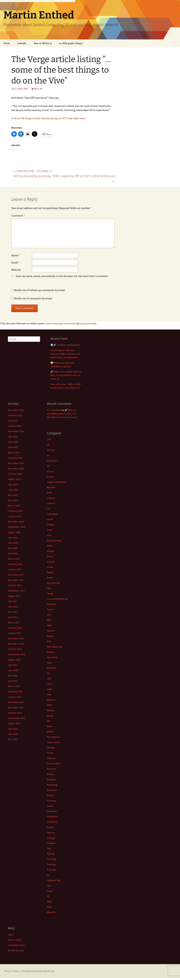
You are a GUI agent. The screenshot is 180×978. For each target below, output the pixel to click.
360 (49, 439)
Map (49, 694)
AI (48, 455)
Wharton (51, 912)
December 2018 (16, 521)
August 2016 (14, 659)
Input (49, 662)
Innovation (52, 657)
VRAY (49, 901)
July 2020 (12, 436)
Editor (50, 567)
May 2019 (12, 495)
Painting (51, 747)
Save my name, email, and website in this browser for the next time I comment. (62, 276)
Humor (50, 636)
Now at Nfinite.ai (43, 43)
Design (50, 551)
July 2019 (12, 484)
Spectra (51, 832)
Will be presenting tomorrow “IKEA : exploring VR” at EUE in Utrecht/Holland (64, 178)
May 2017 (12, 611)
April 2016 (13, 680)
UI (48, 875)
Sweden (51, 843)
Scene (50, 806)
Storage (51, 837)
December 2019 (16, 463)
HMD (49, 625)
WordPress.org (15, 950)
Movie (50, 715)
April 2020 (13, 447)
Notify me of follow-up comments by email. (39, 290)
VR (41, 88)
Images (50, 651)
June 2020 (13, 441)
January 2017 (14, 633)
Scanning (51, 800)
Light (49, 689)
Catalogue (52, 513)
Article (50, 471)
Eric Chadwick (54, 410)
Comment (18, 215)
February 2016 (15, 691)
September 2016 (16, 654)
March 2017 (13, 622)
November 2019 (16, 468)
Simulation (52, 821)
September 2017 (16, 590)
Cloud (50, 519)
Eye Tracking (53, 582)
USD (49, 885)
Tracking (51, 864)
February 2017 (15, 627)
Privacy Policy (11, 971)
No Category (53, 736)
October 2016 (15, 649)
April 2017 (13, 617)
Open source (53, 742)
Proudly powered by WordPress (38, 971)
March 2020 (13, 452)
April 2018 (13, 553)
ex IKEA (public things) (71, 43)
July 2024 (12, 420)
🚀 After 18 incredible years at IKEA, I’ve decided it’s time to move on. (65, 375)
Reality (50, 774)
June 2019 (13, 489)
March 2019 (13, 505)
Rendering (52, 784)
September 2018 (16, 526)
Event (50, 577)
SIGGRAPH (52, 816)
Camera (51, 497)
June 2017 (13, 606)
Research (52, 790)
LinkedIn (21, 43)
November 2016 (16, 643)
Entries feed (14, 939)
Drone (50, 556)
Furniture (51, 604)
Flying (50, 593)
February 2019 (15, 510)
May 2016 (12, 675)
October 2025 (15, 415)
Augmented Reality (56, 482)
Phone (50, 752)
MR (48, 721)
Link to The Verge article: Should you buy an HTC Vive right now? (48, 118)
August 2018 (14, 532)
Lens (49, 683)
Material (51, 699)
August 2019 (14, 479)
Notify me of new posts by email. (33, 298)
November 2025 (16, 410)
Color (49, 529)
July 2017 (12, 601)
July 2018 (12, 537)
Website (16, 269)
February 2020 (15, 457)
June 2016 (13, 670)
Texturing (51, 859)
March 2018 (13, 558)
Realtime (51, 779)
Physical (51, 758)
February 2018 (15, 564)
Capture (51, 503)
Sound (50, 827)
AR (48, 466)
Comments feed (16, 945)
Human (50, 630)
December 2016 (16, 638)
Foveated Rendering (57, 598)
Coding (50, 524)
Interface (51, 667)
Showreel (52, 811)
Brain (49, 492)
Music (50, 726)
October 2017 (15, 585)
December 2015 (16, 702)
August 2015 (14, 723)
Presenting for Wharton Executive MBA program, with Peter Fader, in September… (65, 354)
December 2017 (16, 574)
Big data (51, 487)
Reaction (51, 768)
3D (48, 444)
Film (49, 588)
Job (49, 678)
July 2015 (12, 728)
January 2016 (14, 696)
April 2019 (13, 500)
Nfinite (50, 731)
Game (50, 609)
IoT (48, 673)
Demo (50, 545)
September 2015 (16, 718)
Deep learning (54, 540)
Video (50, 891)
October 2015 (15, 712)
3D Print (51, 450)
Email (15, 262)
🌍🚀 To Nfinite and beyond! (64, 344)
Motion (50, 710)
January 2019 (14, 516)
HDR (49, 620)
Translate (51, 869)
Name (15, 255)
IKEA (36, 88)
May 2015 (12, 739)
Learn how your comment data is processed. (71, 323)
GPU (49, 614)
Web (49, 906)
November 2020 (16, 431)
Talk (49, 848)
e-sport (51, 561)
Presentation (53, 763)
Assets (50, 476)
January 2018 (14, 569)
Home (6, 43)
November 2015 (16, 707)
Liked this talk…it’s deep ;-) (31, 171)
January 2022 (14, 425)
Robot (50, 795)
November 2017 (16, 580)
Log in (11, 934)
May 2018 (12, 548)
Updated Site (53, 880)
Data (49, 535)
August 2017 (14, 595)
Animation (52, 460)
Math (49, 705)
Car (48, 508)
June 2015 (13, 734)
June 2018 (13, 542)
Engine (50, 572)
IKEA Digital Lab (54, 646)
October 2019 (15, 473)
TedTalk (51, 853)
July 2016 (12, 665)
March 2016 (13, 686)
